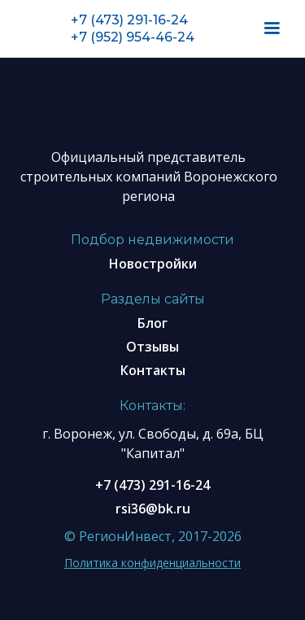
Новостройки (153, 264)
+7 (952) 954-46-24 (132, 37)
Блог (152, 323)
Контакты (152, 370)
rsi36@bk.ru (152, 508)
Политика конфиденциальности (152, 562)
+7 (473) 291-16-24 (129, 20)
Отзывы (152, 347)
